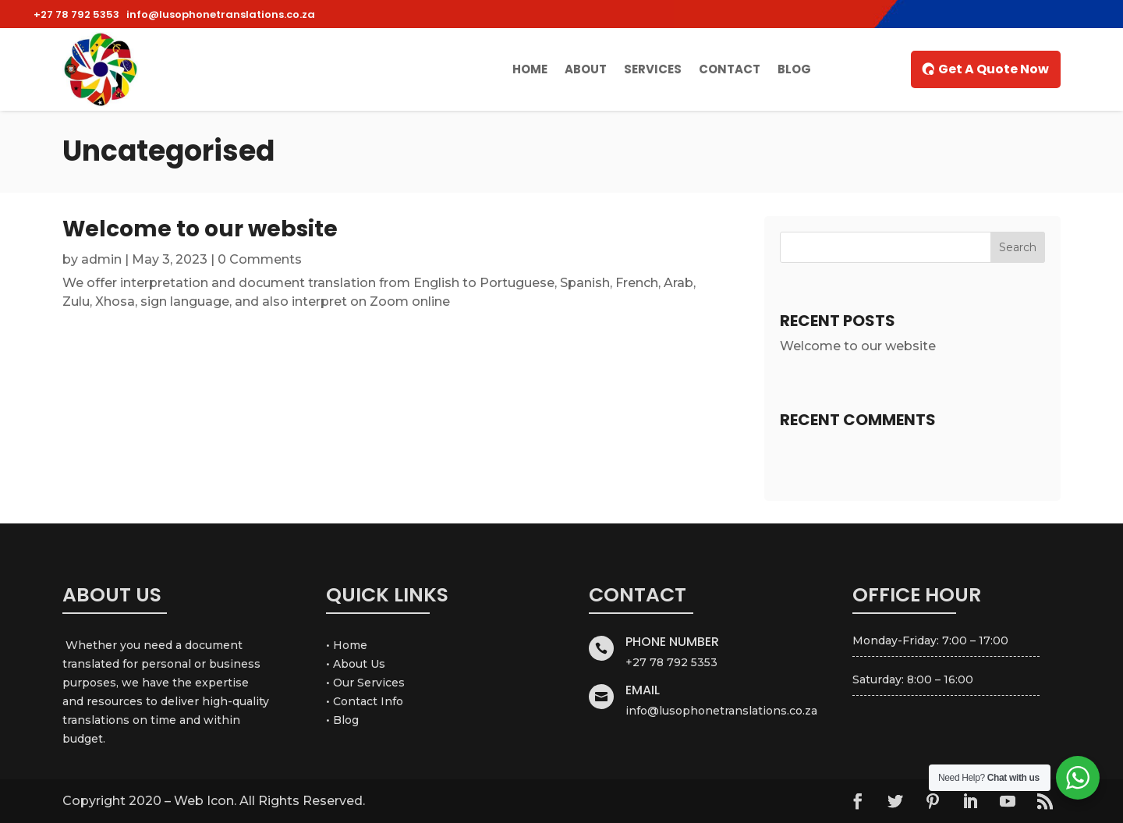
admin (101, 259)
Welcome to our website (200, 229)
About (586, 69)
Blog (794, 69)
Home (529, 69)
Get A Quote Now (993, 69)
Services (653, 69)
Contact (729, 69)
